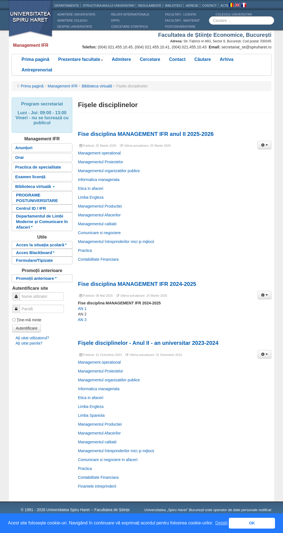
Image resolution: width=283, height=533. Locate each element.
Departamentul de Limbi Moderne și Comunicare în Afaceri (42, 221)
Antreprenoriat (37, 70)
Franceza (243, 6)
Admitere (121, 59)
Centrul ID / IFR (31, 208)
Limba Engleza (91, 197)
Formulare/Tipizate (34, 260)
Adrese (192, 5)
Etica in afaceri (90, 188)
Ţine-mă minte (29, 320)
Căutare (202, 59)
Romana (231, 6)
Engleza (237, 6)
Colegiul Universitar (234, 14)
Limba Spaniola (91, 415)
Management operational (99, 153)
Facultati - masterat (182, 20)
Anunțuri (23, 147)
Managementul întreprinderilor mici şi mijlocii (116, 241)
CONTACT (209, 5)
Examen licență (30, 176)
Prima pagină (35, 59)
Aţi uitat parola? (28, 343)
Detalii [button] (221, 523)
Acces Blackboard (35, 252)
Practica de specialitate (38, 167)
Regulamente (149, 5)
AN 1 (82, 308)
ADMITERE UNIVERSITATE (76, 14)
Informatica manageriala (98, 179)
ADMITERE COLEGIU (72, 20)
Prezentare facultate (80, 59)
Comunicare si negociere (99, 233)
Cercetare (150, 59)
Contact (177, 59)
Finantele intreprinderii (97, 486)
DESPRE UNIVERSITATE (74, 26)
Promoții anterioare (36, 278)
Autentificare (26, 328)
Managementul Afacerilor (99, 215)
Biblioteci (173, 5)
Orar (19, 157)
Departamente (66, 5)
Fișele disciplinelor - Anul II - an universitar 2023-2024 (148, 343)
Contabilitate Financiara (98, 259)
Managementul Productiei (100, 206)
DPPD (115, 20)
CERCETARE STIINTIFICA (129, 26)
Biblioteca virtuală (97, 86)
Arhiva (227, 59)
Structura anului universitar (108, 5)
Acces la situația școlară (41, 244)
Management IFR (63, 86)
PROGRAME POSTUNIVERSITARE (37, 198)
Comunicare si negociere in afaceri (108, 459)
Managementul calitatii (97, 224)
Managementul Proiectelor (100, 162)
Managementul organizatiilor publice (109, 171)
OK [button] (252, 523)
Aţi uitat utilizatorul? (32, 338)
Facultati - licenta (180, 14)
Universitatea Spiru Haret (31, 22)
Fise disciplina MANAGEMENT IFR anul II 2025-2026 (146, 134)
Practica (85, 250)
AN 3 (82, 319)
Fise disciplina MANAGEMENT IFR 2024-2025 (138, 284)
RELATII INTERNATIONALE (130, 14)
